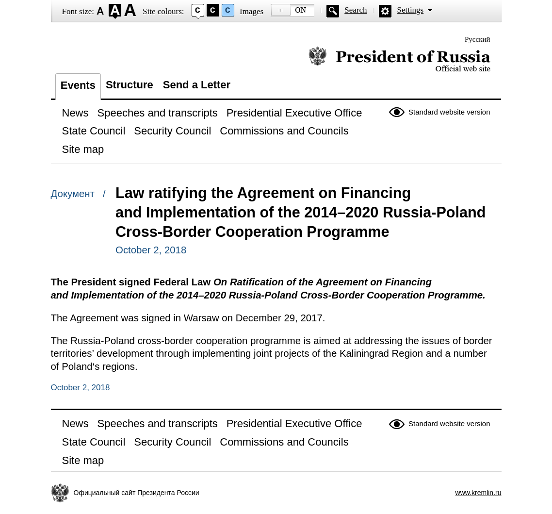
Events (78, 85)
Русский (477, 39)
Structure (129, 85)
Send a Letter (196, 85)
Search (355, 10)
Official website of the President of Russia (399, 59)
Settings (410, 10)
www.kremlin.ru (478, 493)
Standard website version (449, 112)
